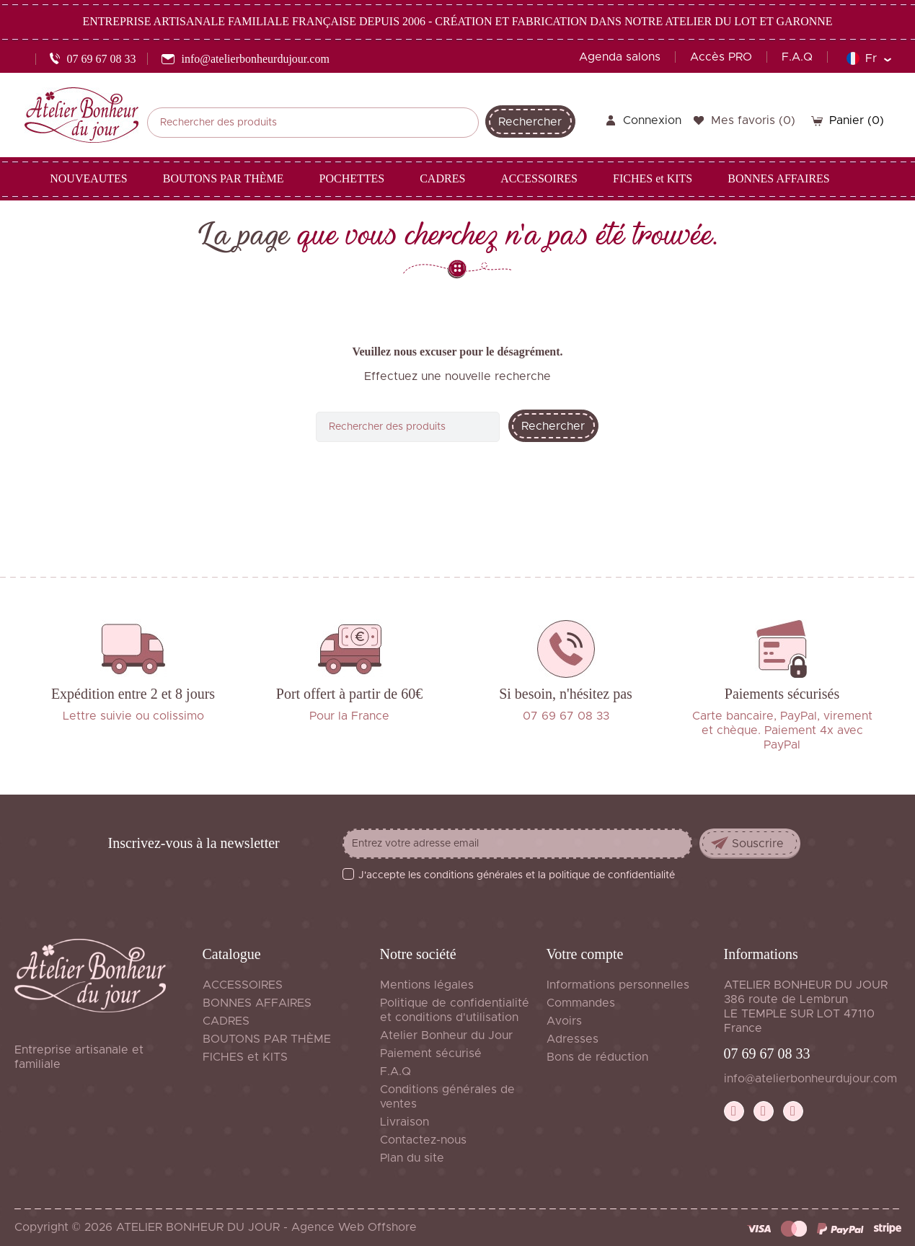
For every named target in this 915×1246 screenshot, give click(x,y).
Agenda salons (619, 57)
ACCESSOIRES (243, 985)
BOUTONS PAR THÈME (267, 1039)
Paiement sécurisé (431, 1053)
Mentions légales (427, 985)
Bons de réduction (597, 1057)
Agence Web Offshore (354, 1227)
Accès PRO (721, 57)
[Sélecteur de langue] (868, 58)
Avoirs (564, 1021)
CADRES (226, 1021)
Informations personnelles (618, 985)
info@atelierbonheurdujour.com (810, 1078)
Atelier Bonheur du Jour (446, 1035)
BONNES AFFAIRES (257, 1003)
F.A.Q (797, 57)
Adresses (572, 1039)
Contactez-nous (423, 1140)
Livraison (404, 1122)
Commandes (581, 1003)
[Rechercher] (313, 122)
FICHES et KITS (245, 1057)
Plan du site (412, 1158)
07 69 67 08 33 (767, 1053)
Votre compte (585, 954)
